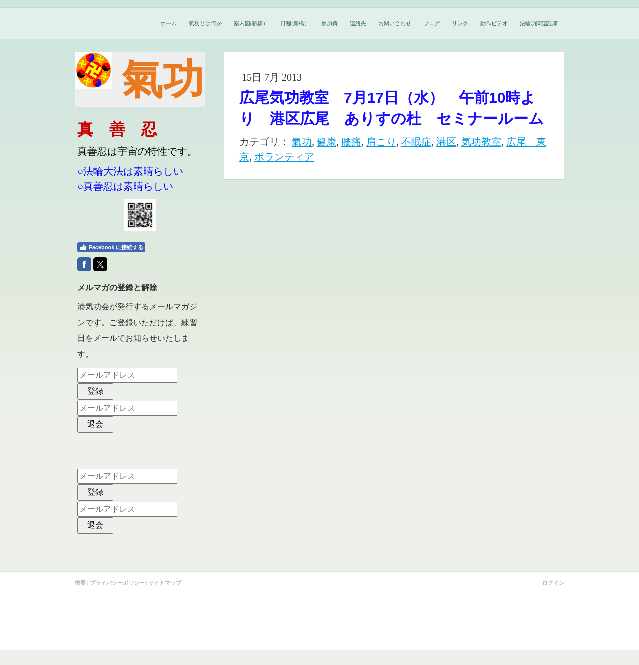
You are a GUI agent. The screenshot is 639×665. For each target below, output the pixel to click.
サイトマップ (164, 583)
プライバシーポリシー (117, 583)
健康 (326, 141)
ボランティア (284, 156)
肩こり (381, 141)
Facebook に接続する (111, 247)
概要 (80, 583)
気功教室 (481, 141)
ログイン (553, 583)
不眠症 (416, 141)
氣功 (302, 141)
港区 (446, 141)
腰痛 (351, 141)
